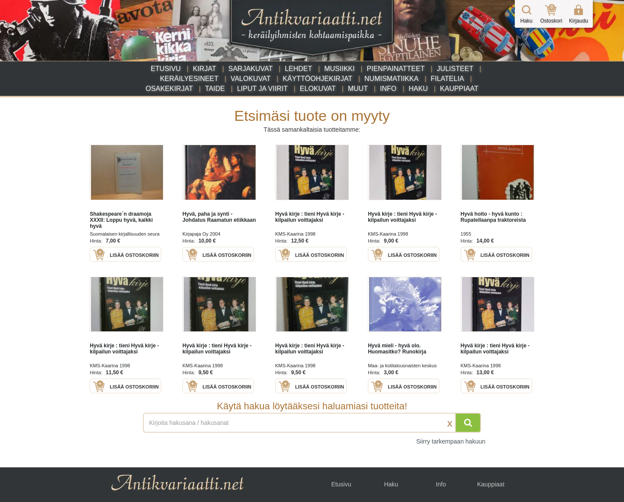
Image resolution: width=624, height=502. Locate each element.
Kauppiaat (459, 88)
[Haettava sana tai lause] (312, 423)
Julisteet (455, 68)
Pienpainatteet (396, 68)
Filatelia (447, 78)
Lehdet (298, 68)
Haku (418, 88)
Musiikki (339, 68)
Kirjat (204, 68)
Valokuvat (250, 78)
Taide (215, 88)
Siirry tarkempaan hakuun (450, 441)
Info (388, 88)
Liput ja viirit (262, 88)
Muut (358, 88)
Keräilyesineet (189, 78)
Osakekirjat (169, 88)
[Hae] (468, 423)
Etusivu (166, 68)
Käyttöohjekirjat (317, 78)
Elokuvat (318, 88)
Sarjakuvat (250, 68)
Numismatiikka (391, 78)
